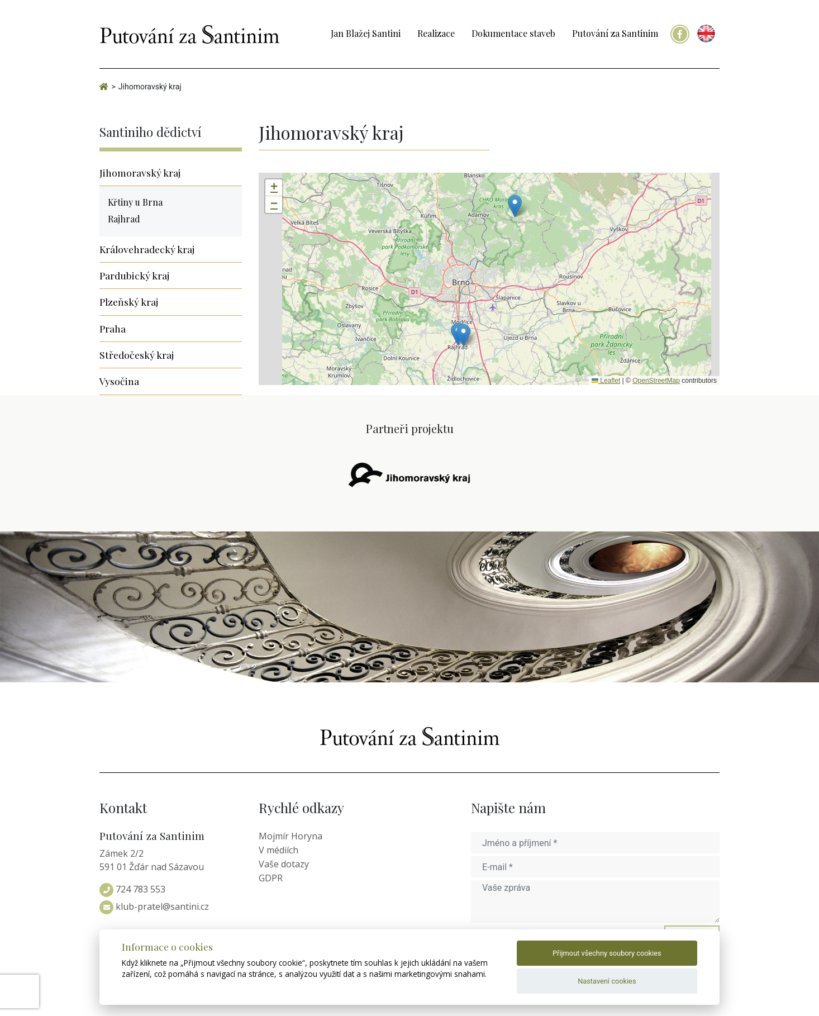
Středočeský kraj (136, 354)
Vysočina (119, 380)
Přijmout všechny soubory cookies (607, 953)
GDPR (271, 878)
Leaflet (606, 380)
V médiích (278, 850)
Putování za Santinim (615, 33)
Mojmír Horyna (290, 836)
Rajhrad (124, 219)
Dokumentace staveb (513, 33)
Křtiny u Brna (135, 202)
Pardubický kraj (134, 275)
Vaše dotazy (284, 864)
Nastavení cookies (607, 981)
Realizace (436, 33)
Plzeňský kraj (128, 301)
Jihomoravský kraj (139, 172)
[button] (515, 205)
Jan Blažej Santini (366, 33)
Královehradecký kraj (146, 249)
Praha (112, 328)
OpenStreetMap (656, 380)
